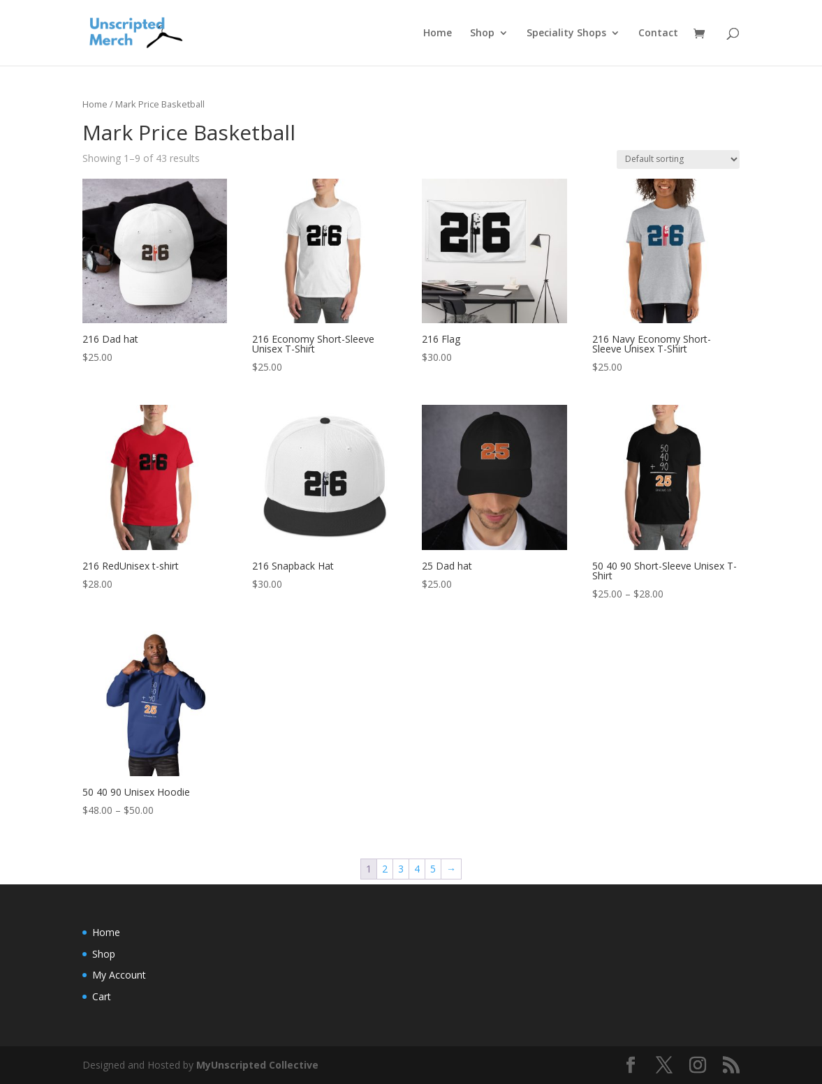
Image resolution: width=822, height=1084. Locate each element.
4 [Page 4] (417, 868)
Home (437, 33)
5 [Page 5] (433, 868)
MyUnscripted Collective (257, 1064)
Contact (658, 33)
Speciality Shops (566, 33)
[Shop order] (678, 159)
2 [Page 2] (385, 868)
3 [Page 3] (401, 868)
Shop (482, 33)
